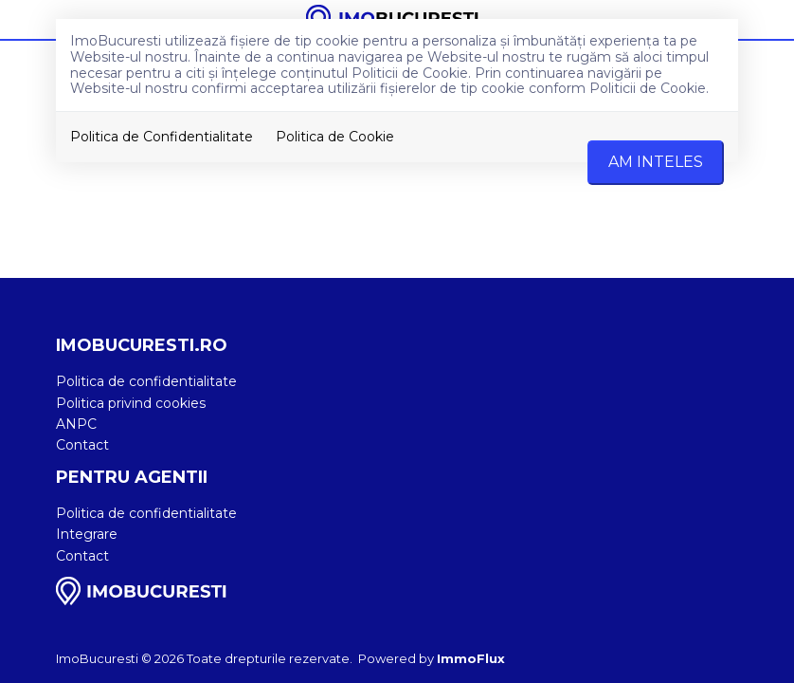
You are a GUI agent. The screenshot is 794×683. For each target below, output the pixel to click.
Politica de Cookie (335, 136)
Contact (82, 444)
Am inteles (655, 162)
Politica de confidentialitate (146, 381)
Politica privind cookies (131, 403)
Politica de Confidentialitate (161, 136)
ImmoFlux (471, 658)
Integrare (86, 534)
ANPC (76, 424)
